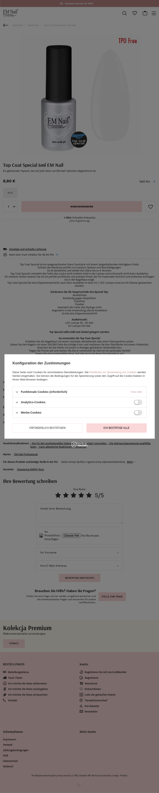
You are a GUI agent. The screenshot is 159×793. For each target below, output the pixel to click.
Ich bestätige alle (116, 428)
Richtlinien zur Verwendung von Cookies (113, 372)
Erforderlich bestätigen (47, 428)
